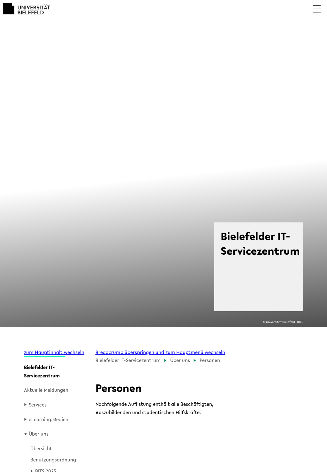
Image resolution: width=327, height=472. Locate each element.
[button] (317, 13)
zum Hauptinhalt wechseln (54, 352)
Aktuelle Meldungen (46, 389)
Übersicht (41, 448)
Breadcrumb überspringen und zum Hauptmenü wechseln (160, 352)
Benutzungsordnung (53, 459)
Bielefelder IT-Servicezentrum (42, 371)
